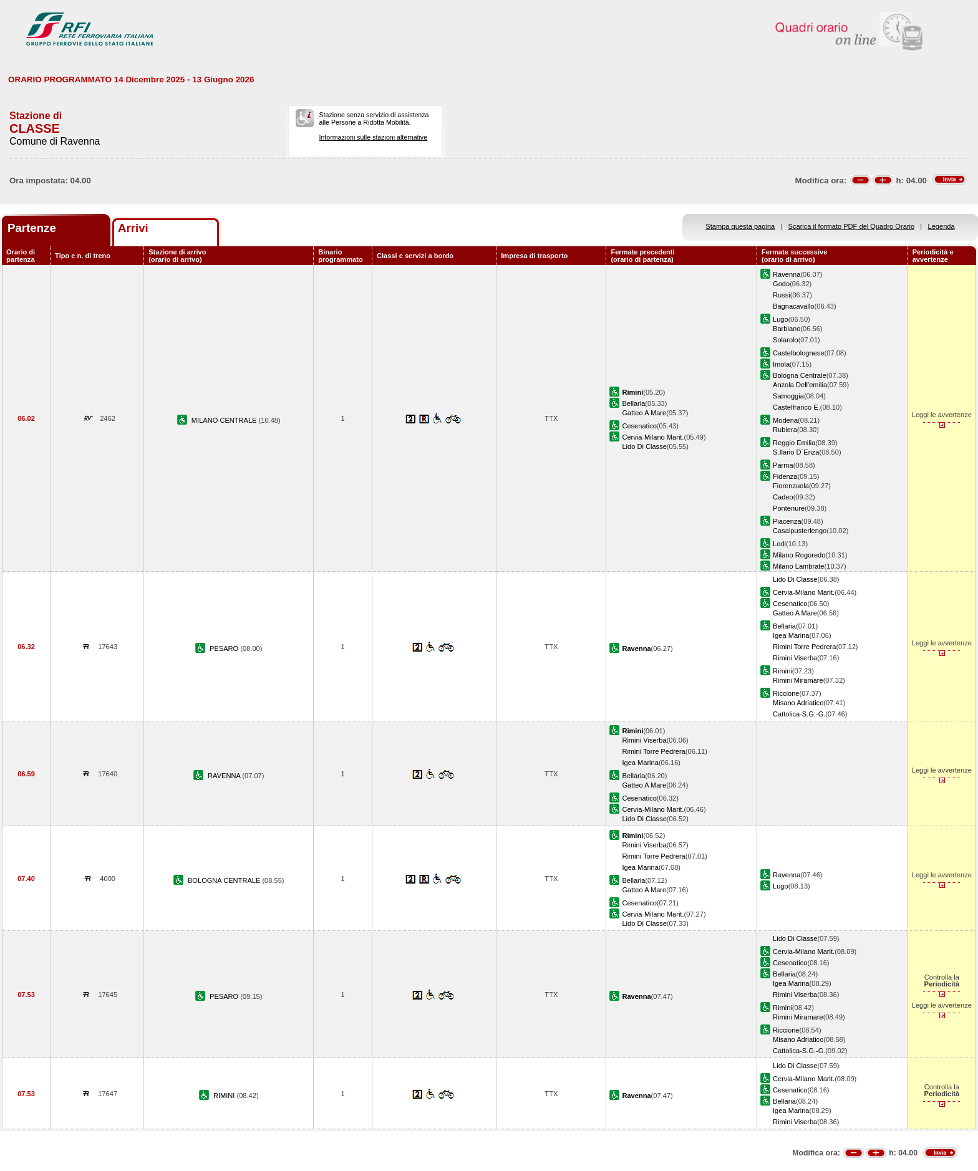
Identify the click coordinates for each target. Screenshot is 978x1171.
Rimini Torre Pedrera (804, 646)
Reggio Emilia (794, 442)
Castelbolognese (799, 353)
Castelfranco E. (796, 407)
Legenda (941, 226)
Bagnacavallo (794, 306)
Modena (785, 420)
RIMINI (225, 1095)
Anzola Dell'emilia (800, 384)
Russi (781, 295)
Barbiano (786, 328)
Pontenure (789, 508)
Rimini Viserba (795, 658)
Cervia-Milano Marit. (653, 437)
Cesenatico (639, 426)
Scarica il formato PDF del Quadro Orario (851, 226)
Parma (783, 465)
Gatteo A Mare (644, 413)
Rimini (782, 671)
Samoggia (788, 396)
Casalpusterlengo (799, 530)
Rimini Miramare (798, 680)
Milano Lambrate (799, 566)
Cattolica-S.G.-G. (799, 714)
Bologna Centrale (799, 375)
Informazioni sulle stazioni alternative (373, 137)
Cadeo (783, 497)
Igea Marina (791, 635)
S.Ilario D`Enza (796, 452)
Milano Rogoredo (799, 555)
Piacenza (787, 521)
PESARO (225, 648)
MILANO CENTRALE (225, 420)
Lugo (780, 319)
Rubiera (785, 429)
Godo (781, 283)
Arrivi (133, 227)
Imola (781, 364)
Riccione (786, 693)
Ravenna (786, 274)
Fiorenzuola (791, 485)
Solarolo (785, 340)
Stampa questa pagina (740, 226)
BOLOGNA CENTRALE (225, 880)
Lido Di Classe (644, 446)
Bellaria (633, 403)
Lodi (779, 543)
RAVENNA (225, 775)
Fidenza (785, 476)
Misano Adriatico (798, 702)
